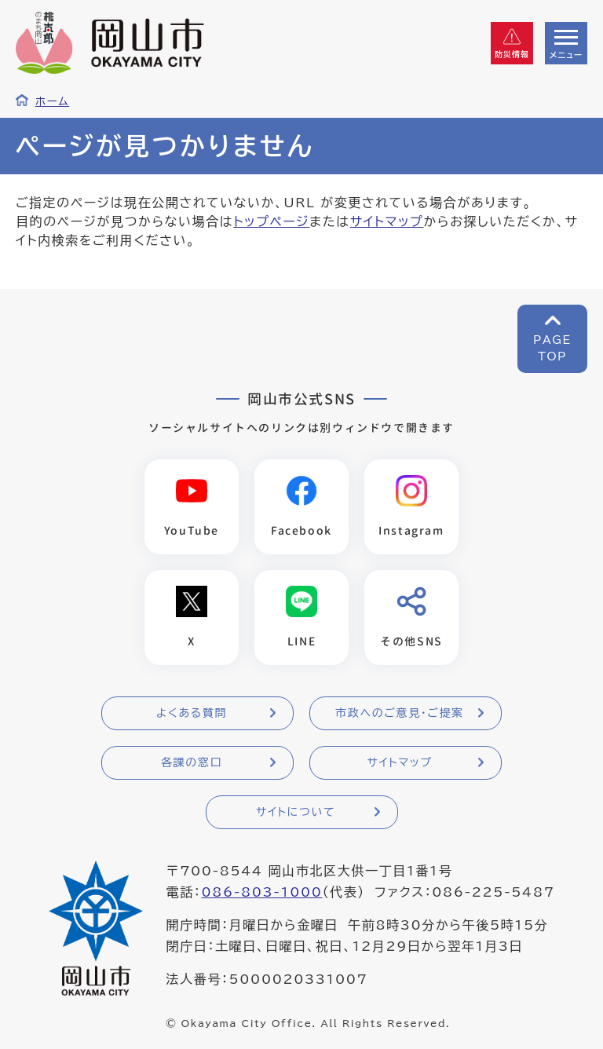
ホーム (52, 101)
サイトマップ (387, 221)
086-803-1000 (261, 892)
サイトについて (295, 811)
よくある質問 (191, 712)
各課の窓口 (191, 762)
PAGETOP (552, 348)
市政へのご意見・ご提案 (399, 712)
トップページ (271, 221)
